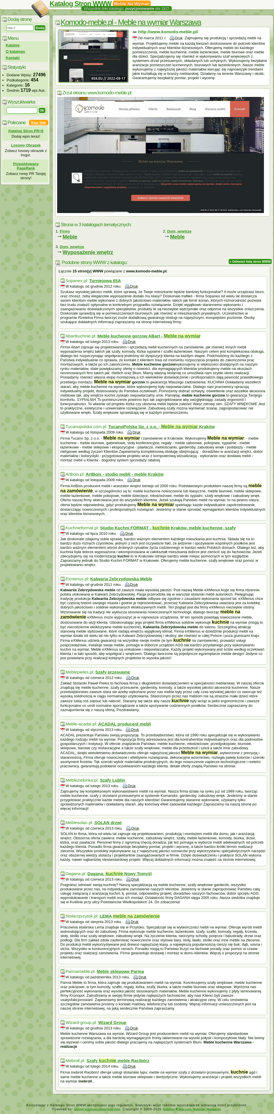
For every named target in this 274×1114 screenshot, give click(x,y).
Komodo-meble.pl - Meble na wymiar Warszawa (131, 22)
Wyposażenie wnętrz (88, 252)
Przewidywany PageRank (26, 166)
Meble (70, 237)
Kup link (38, 122)
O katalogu (15, 51)
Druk (179, 38)
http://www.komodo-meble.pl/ (168, 31)
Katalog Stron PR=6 (25, 131)
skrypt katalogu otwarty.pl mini (97, 1109)
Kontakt (13, 58)
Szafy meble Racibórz (117, 1060)
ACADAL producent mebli (124, 723)
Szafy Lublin (112, 780)
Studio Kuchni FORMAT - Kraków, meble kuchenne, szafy (168, 527)
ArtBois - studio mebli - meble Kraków (124, 474)
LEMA (130, 916)
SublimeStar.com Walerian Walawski (192, 1109)
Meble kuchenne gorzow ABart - (148, 335)
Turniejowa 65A (105, 280)
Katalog (13, 45)
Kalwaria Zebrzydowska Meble (121, 578)
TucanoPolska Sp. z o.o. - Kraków (161, 426)
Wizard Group (112, 1022)
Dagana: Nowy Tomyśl (119, 873)
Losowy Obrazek (25, 145)
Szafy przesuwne (112, 672)
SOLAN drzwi (107, 822)
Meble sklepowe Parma (120, 971)
